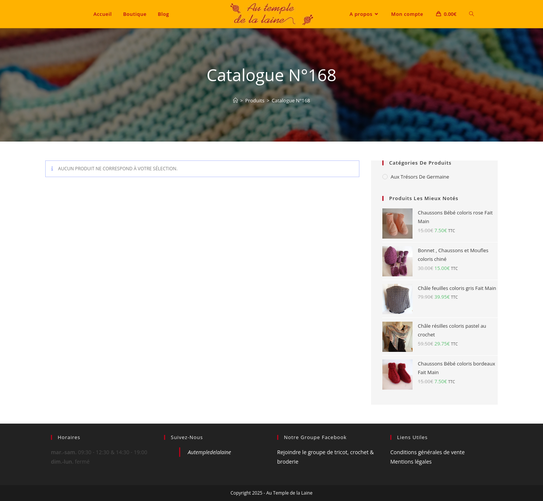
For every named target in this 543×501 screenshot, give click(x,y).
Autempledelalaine (209, 452)
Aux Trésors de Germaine (420, 176)
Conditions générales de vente (427, 452)
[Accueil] (235, 100)
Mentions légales (411, 461)
